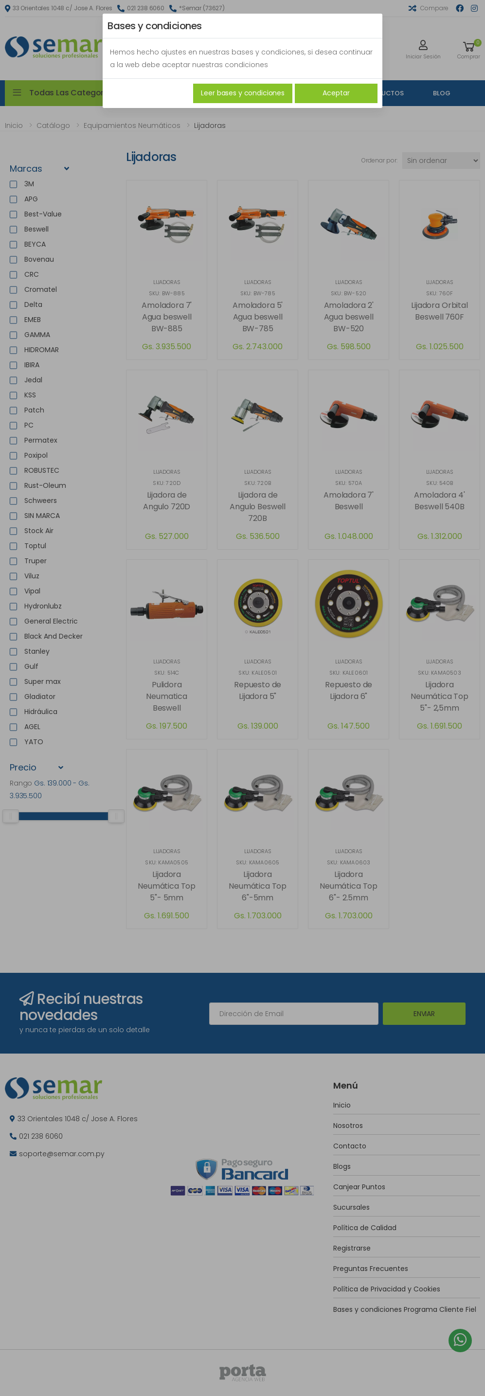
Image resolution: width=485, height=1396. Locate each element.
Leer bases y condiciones (243, 93)
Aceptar (336, 93)
